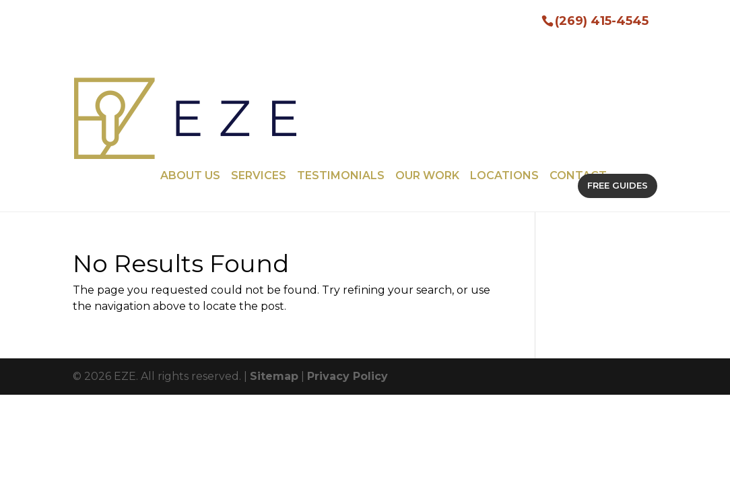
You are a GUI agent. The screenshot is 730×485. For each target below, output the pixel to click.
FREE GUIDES (617, 78)
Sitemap (274, 269)
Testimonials (341, 69)
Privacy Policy (347, 269)
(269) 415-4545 (602, 19)
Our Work (427, 69)
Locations (504, 69)
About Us (190, 69)
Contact (578, 69)
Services (258, 69)
